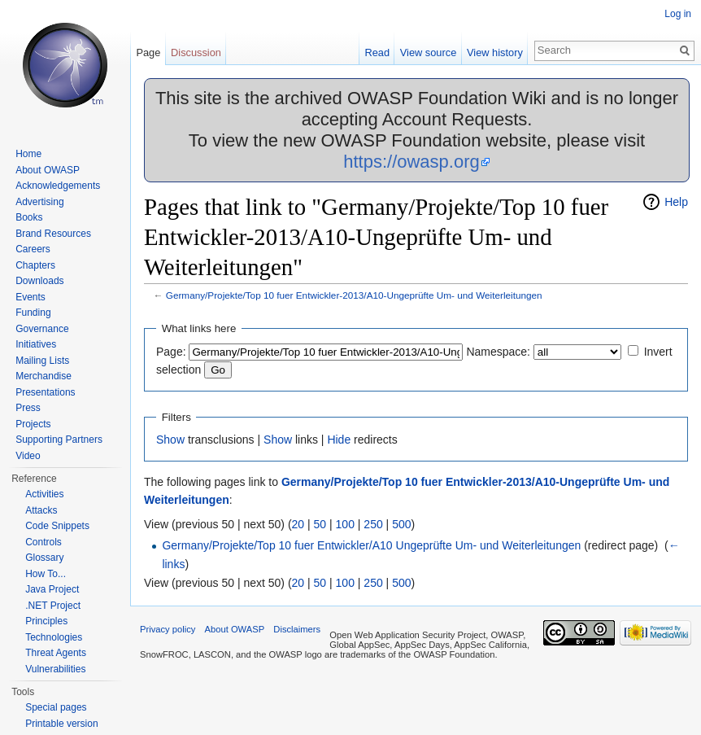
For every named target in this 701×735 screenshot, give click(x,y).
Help (676, 201)
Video (27, 456)
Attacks (41, 510)
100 (345, 524)
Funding (32, 312)
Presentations (45, 392)
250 (373, 524)
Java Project (52, 589)
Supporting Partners (58, 439)
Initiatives (35, 344)
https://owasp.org (411, 161)
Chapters (35, 265)
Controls (43, 542)
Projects (32, 424)
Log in (677, 14)
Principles (46, 621)
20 (298, 524)
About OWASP (47, 170)
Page (148, 52)
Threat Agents (55, 652)
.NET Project (53, 605)
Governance (41, 329)
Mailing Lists (42, 360)
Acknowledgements (57, 185)
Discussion (196, 52)
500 (401, 524)
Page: (171, 351)
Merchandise (43, 376)
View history (495, 52)
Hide (338, 439)
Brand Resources (53, 233)
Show (170, 439)
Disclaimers (296, 629)
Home (28, 154)
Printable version (61, 723)
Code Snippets (57, 526)
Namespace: (498, 351)
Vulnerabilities (55, 669)
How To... (45, 574)
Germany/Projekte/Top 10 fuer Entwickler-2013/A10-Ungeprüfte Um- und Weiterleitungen (354, 295)
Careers (32, 249)
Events (30, 297)
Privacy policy (167, 629)
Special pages (55, 707)
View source (428, 52)
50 (320, 524)
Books (28, 217)
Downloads (39, 281)
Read (377, 52)
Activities (44, 494)
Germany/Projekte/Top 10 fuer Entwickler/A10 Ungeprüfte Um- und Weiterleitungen (371, 545)
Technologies (53, 637)
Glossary (44, 557)
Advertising (39, 202)
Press (28, 407)
